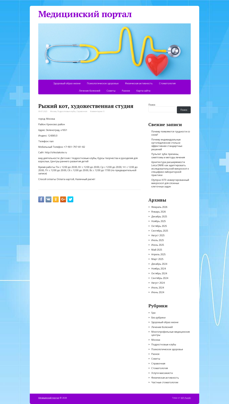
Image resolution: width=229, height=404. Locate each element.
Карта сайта (143, 90)
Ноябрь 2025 (158, 221)
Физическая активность (139, 83)
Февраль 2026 (159, 207)
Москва (53, 111)
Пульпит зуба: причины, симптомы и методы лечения (168, 155)
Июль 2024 (157, 287)
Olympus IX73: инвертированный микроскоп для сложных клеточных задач (170, 183)
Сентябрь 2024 (159, 278)
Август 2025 (158, 235)
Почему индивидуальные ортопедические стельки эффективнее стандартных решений (166, 144)
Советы (111, 90)
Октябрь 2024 (159, 273)
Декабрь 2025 (159, 216)
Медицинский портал (85, 14)
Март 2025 (157, 259)
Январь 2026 (158, 211)
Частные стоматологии (164, 382)
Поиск (151, 104)
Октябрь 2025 (159, 226)
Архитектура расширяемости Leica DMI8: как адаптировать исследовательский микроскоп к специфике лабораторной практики (170, 168)
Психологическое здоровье (103, 83)
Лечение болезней (89, 90)
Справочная (82, 111)
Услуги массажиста (162, 373)
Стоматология (167, 83)
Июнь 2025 (157, 244)
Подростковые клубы (66, 111)
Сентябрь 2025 (159, 230)
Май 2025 (156, 249)
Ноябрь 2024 (158, 268)
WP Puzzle (186, 397)
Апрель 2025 (158, 254)
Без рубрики (158, 317)
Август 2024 (158, 282)
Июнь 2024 (157, 292)
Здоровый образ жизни (66, 83)
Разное (126, 90)
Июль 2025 (157, 240)
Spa (153, 312)
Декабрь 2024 (159, 263)
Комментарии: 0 (97, 111)
